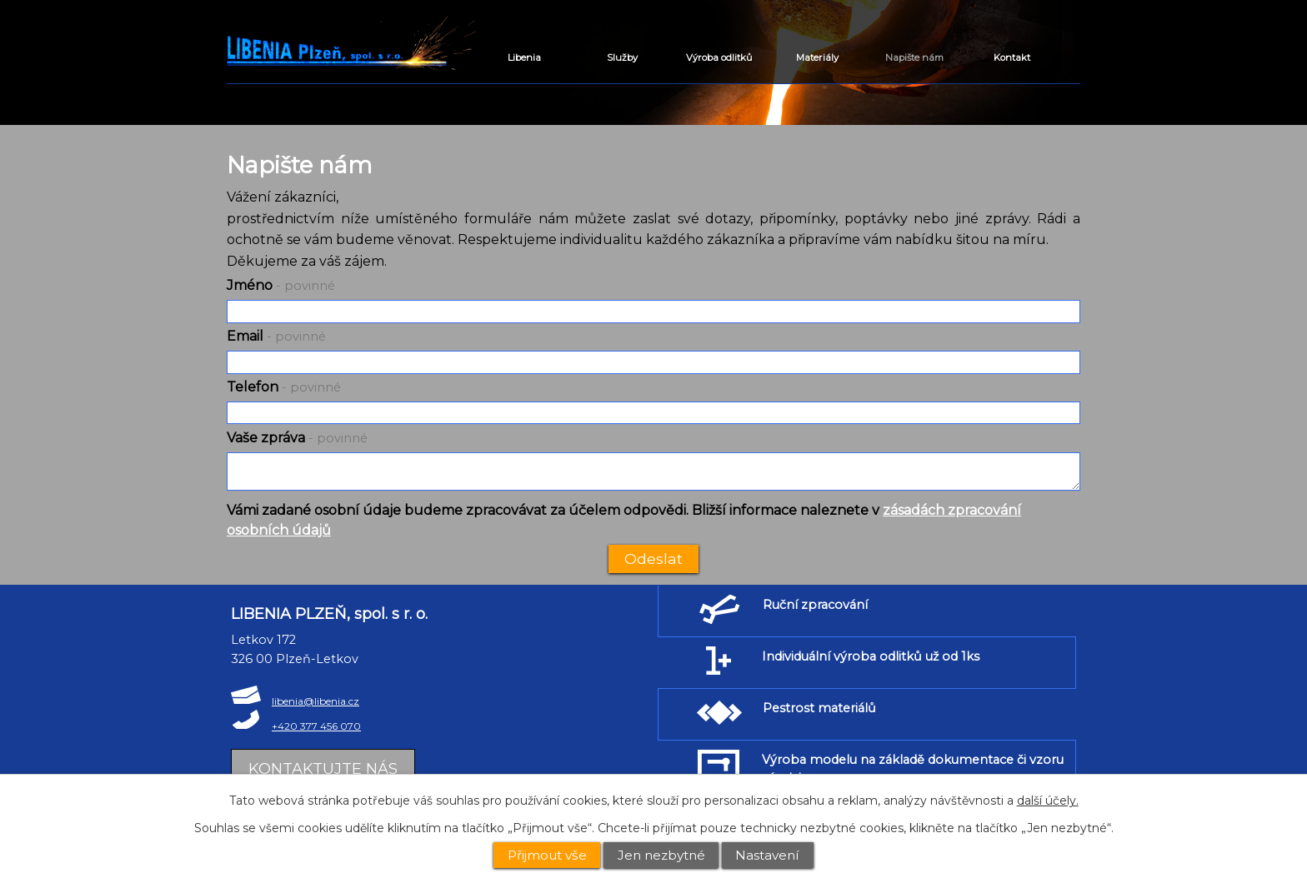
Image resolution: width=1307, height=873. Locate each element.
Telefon (284, 387)
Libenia (524, 57)
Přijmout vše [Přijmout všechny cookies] (547, 855)
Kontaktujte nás (323, 769)
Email (276, 336)
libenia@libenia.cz (315, 701)
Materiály (817, 57)
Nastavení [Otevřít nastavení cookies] (767, 855)
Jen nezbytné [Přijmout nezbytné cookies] (661, 855)
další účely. (1048, 800)
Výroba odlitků (719, 57)
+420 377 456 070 (316, 726)
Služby (622, 57)
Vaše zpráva (297, 438)
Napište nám (914, 57)
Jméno (281, 285)
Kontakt (1012, 57)
